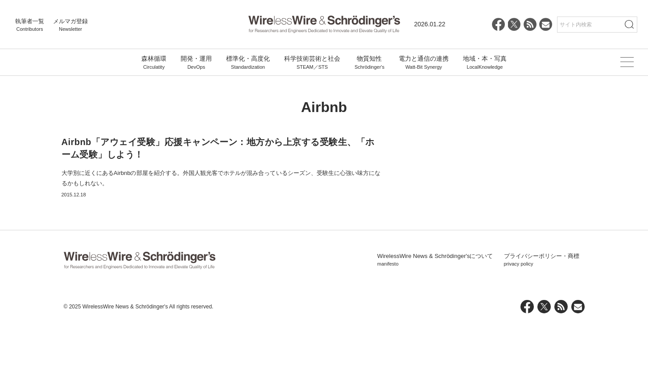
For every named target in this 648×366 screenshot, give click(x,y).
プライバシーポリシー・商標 (541, 302)
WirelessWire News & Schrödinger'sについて (435, 302)
